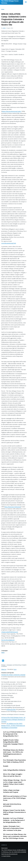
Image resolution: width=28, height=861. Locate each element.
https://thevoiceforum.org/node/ (11, 111)
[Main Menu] (25, 2)
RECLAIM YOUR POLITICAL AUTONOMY (12, 805)
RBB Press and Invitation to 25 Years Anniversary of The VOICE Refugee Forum (15, 798)
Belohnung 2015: (11, 709)
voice (4, 28)
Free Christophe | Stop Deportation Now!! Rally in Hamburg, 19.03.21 (14, 761)
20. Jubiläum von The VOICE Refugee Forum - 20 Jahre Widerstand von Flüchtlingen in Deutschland (13, 725)
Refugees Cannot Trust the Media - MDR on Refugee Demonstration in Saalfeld (14, 812)
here (15, 669)
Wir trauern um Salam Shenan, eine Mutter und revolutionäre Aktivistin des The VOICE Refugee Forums (15, 836)
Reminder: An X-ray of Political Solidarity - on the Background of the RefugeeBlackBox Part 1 (14, 820)
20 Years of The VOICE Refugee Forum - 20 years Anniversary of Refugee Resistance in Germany (13, 719)
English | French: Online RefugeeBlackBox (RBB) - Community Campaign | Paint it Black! (13, 743)
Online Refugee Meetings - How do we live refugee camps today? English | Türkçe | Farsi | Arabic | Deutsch (14, 783)
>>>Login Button (5, 856)
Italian (3, 652)
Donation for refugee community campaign (13, 674)
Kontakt (5, 766)
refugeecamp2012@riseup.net (9, 632)
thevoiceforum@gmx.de (8, 640)
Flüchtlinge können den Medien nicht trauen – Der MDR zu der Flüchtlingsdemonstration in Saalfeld (13, 753)
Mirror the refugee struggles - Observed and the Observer (13, 775)
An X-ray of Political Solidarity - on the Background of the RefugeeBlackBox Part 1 (14, 734)
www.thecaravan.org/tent (8, 243)
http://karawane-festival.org (13, 506)
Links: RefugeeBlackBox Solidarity (14, 770)
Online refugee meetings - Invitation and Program (11, 791)
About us (3, 669)
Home (2, 9)
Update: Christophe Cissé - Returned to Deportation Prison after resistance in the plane (13, 828)
